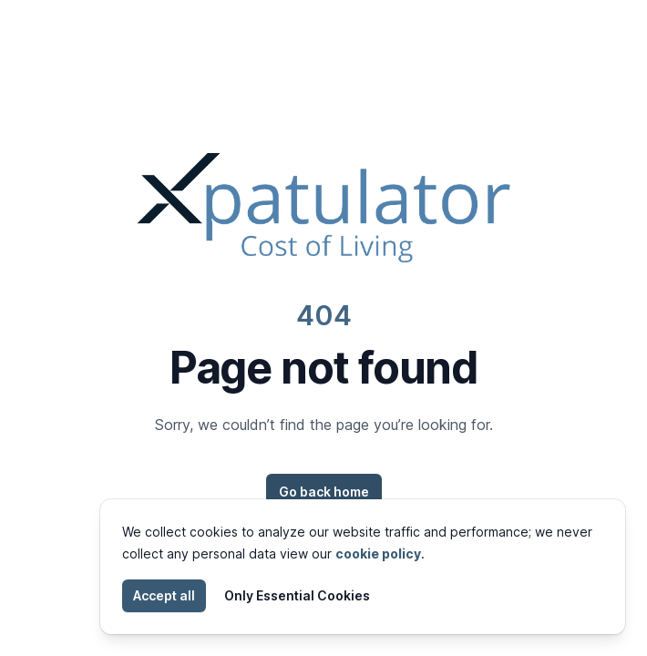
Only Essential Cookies (297, 595)
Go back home (324, 491)
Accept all (164, 595)
